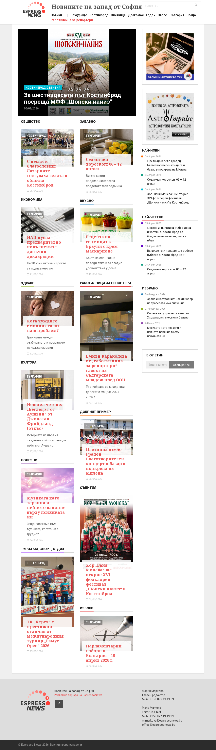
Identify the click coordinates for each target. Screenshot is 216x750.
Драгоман (136, 15)
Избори (87, 608)
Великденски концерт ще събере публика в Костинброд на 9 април (170, 255)
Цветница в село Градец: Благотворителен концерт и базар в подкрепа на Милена (105, 461)
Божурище (78, 15)
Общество (30, 121)
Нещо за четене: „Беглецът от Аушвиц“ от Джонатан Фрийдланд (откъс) (44, 416)
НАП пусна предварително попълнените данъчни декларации (44, 247)
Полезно (29, 460)
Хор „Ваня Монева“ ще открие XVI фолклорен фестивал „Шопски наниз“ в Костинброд (105, 579)
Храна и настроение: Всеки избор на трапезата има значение (170, 301)
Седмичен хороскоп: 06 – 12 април (104, 164)
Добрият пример (95, 412)
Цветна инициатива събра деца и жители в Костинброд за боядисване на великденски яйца (169, 234)
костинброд (36, 135)
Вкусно (87, 201)
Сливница (118, 15)
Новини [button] (56, 15)
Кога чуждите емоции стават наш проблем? (43, 325)
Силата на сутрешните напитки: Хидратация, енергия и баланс (168, 315)
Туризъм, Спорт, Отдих (42, 549)
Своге (162, 15)
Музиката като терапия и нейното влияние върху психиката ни (46, 507)
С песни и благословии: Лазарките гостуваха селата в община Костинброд (47, 173)
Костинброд (99, 15)
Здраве (27, 283)
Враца (191, 15)
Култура (28, 362)
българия (34, 213)
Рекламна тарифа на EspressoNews (78, 695)
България (177, 15)
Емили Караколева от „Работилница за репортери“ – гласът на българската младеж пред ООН (106, 368)
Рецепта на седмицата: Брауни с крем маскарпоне (102, 244)
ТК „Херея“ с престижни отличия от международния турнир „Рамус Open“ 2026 (45, 633)
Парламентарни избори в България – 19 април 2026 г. (104, 653)
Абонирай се (181, 365)
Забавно (88, 121)
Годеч (150, 15)
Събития (88, 488)
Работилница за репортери (72, 20)
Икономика (31, 200)
